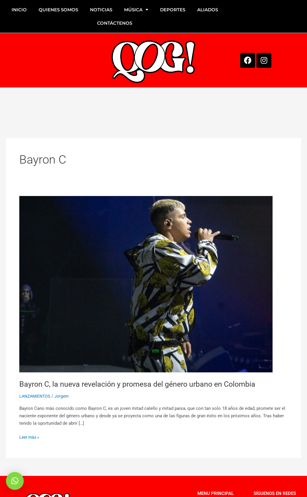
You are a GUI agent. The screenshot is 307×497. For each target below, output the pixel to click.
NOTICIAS (101, 9)
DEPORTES (172, 9)
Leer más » (30, 437)
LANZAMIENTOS (36, 396)
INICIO (19, 9)
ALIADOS (207, 9)
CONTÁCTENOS (114, 23)
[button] (15, 481)
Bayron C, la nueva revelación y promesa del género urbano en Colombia (142, 384)
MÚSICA (136, 9)
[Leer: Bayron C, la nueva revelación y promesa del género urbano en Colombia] (146, 284)
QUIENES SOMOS (58, 9)
